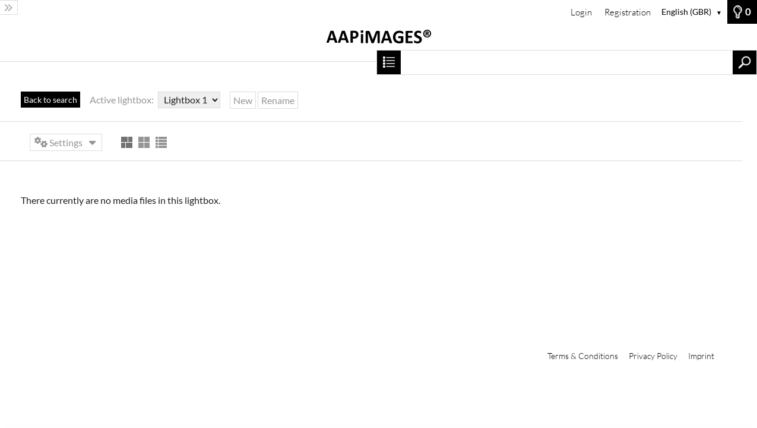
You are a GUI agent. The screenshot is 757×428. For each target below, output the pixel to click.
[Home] (378, 42)
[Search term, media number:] (567, 62)
